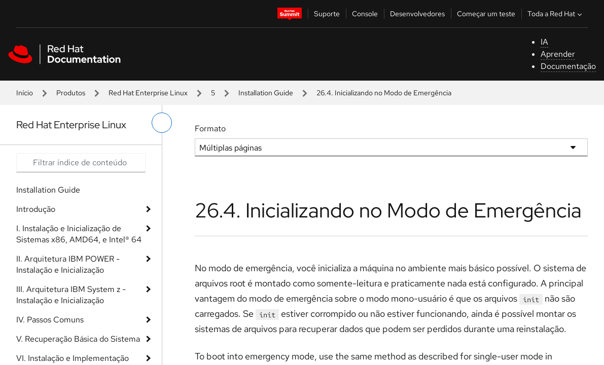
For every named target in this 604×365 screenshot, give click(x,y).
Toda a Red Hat (555, 13)
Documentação (568, 66)
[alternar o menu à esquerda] (162, 123)
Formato (210, 128)
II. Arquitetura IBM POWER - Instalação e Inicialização (68, 264)
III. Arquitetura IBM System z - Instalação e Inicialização (71, 295)
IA (544, 41)
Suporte (327, 13)
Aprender (558, 54)
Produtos (70, 92)
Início (24, 92)
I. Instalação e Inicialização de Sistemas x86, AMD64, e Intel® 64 (78, 234)
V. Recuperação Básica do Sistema (78, 339)
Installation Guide (265, 92)
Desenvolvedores (417, 13)
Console (365, 13)
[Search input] (81, 162)
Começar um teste (486, 13)
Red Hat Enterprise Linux (148, 92)
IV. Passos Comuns (50, 319)
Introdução (35, 209)
